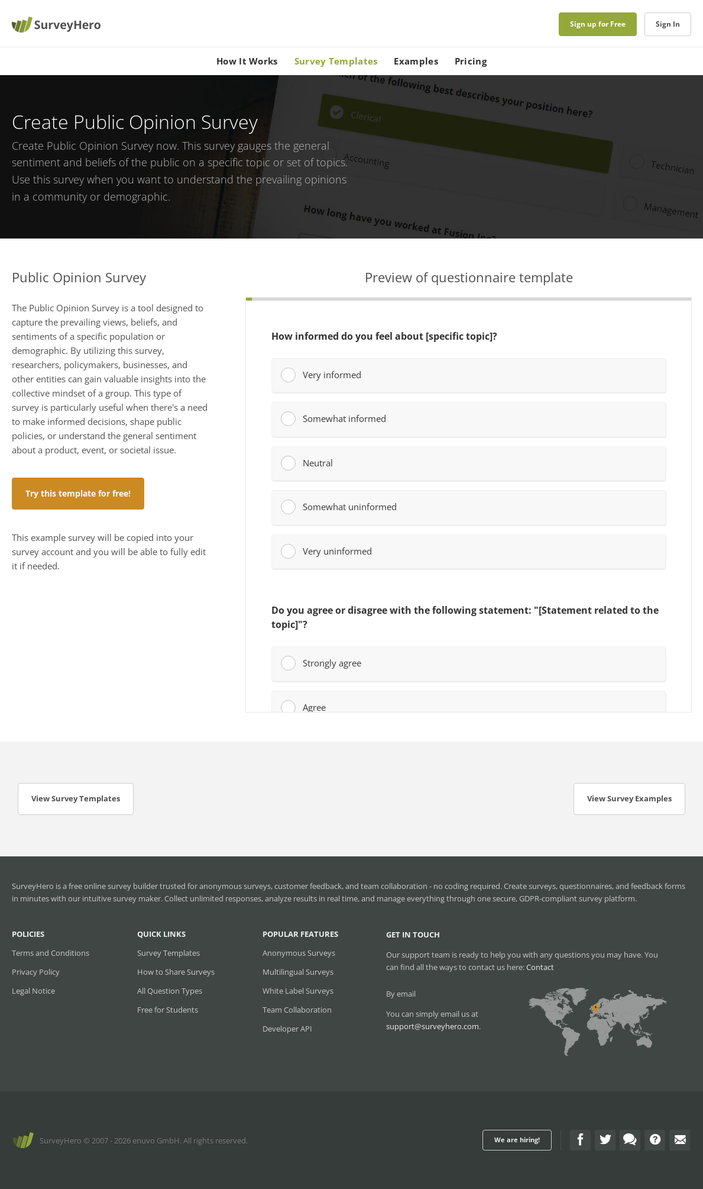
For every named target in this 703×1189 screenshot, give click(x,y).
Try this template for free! (78, 493)
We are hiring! (517, 1139)
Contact (540, 967)
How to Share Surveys (176, 971)
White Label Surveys (298, 990)
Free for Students (167, 1009)
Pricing (471, 61)
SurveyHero (61, 1140)
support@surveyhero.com (432, 1026)
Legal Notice (33, 990)
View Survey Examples (629, 798)
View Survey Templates (75, 798)
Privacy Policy (36, 971)
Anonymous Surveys (299, 953)
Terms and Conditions (50, 953)
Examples (416, 61)
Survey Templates (336, 61)
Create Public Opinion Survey (82, 145)
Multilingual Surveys (298, 971)
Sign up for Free (598, 24)
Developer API (287, 1028)
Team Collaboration (297, 1009)
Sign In (668, 24)
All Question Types (169, 990)
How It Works (247, 61)
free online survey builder (113, 886)
